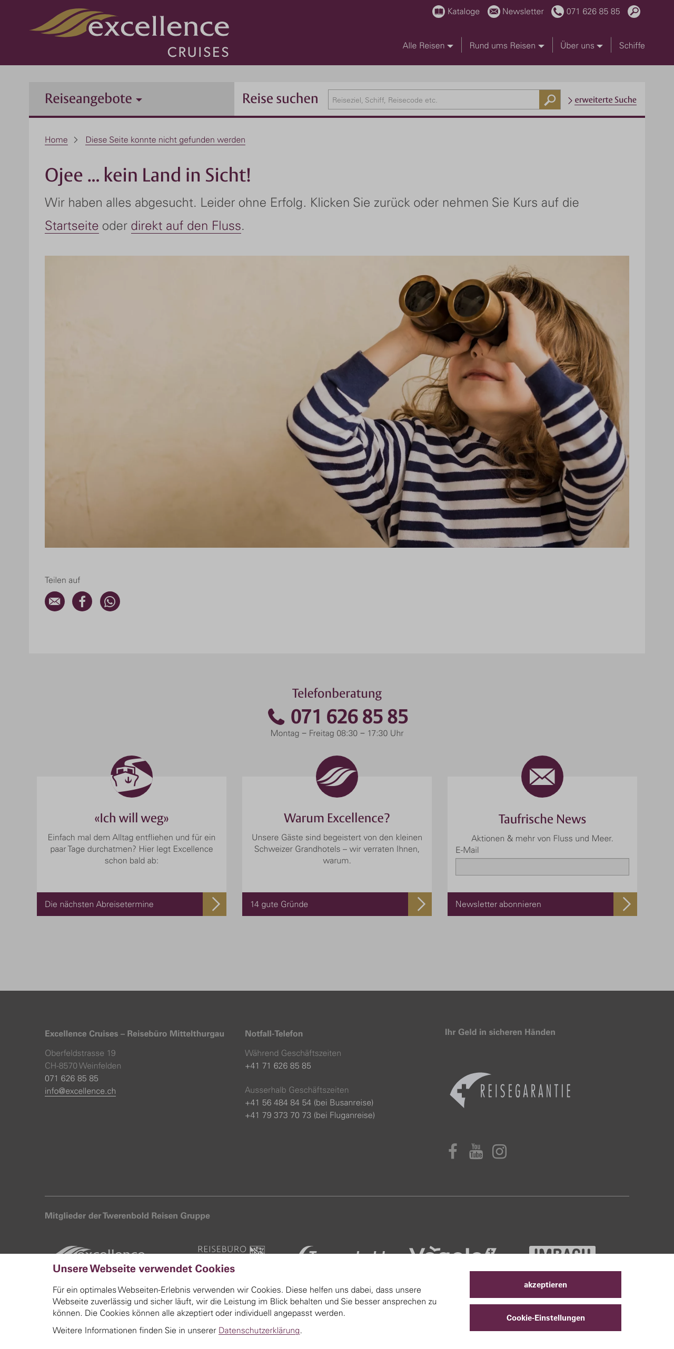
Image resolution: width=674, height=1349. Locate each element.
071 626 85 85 (337, 717)
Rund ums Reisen (506, 45)
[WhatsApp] (110, 608)
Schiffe (632, 45)
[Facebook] (82, 608)
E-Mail (467, 849)
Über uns (581, 45)
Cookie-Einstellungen (546, 1318)
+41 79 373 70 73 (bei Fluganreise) (310, 1115)
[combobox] (444, 99)
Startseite (72, 225)
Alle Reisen (428, 45)
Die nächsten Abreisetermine (99, 904)
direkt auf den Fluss (186, 225)
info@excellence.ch (80, 1090)
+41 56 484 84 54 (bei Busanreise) (309, 1102)
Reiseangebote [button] (93, 98)
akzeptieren (545, 1285)
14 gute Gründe (279, 904)
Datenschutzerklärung (259, 1330)
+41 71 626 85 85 (278, 1065)
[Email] (55, 608)
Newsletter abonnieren (498, 904)
